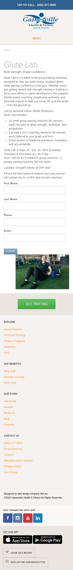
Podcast (9, 424)
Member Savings (14, 377)
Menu (36, 38)
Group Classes (13, 329)
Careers (9, 454)
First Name (11, 183)
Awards (8, 407)
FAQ (7, 352)
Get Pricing (37, 304)
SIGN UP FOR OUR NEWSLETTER (28, 562)
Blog (7, 418)
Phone (8, 215)
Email (8, 231)
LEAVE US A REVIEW (21, 553)
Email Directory (13, 448)
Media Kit (9, 412)
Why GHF (10, 371)
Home (6, 50)
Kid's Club (10, 382)
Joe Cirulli (10, 401)
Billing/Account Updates (18, 460)
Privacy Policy (12, 466)
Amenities (10, 346)
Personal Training (15, 335)
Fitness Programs (15, 341)
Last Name (11, 199)
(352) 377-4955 (13, 443)
